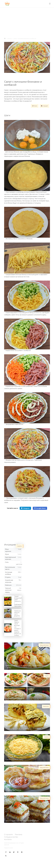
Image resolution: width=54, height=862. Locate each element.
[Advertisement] (27, 22)
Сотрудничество (11, 837)
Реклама (18, 835)
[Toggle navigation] (49, 3)
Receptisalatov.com (13, 843)
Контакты (8, 839)
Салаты (9, 38)
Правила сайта (8, 848)
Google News (40, 508)
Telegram (25, 508)
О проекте (8, 835)
